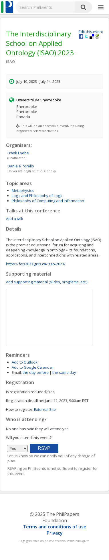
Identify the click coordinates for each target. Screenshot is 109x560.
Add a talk (14, 218)
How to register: (19, 409)
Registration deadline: (25, 400)
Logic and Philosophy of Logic (37, 195)
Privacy (55, 533)
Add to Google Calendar (32, 367)
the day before (36, 372)
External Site (45, 409)
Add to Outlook (24, 362)
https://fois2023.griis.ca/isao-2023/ (36, 263)
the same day (64, 372)
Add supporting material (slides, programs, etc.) (46, 281)
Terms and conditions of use (54, 527)
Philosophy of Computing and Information (48, 200)
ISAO (10, 61)
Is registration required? (26, 391)
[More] (101, 7)
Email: (17, 372)
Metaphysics (23, 190)
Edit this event (91, 31)
